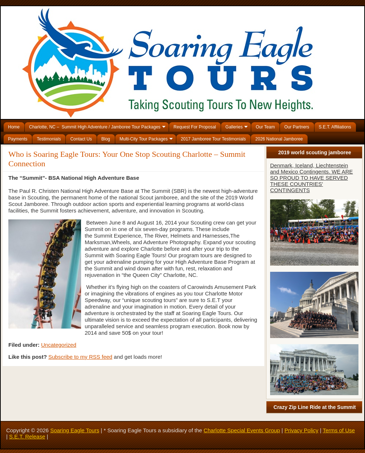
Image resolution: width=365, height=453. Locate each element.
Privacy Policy (301, 430)
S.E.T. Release (27, 436)
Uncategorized (58, 345)
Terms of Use (339, 430)
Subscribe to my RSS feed (80, 357)
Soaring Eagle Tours (74, 430)
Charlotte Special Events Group (242, 430)
